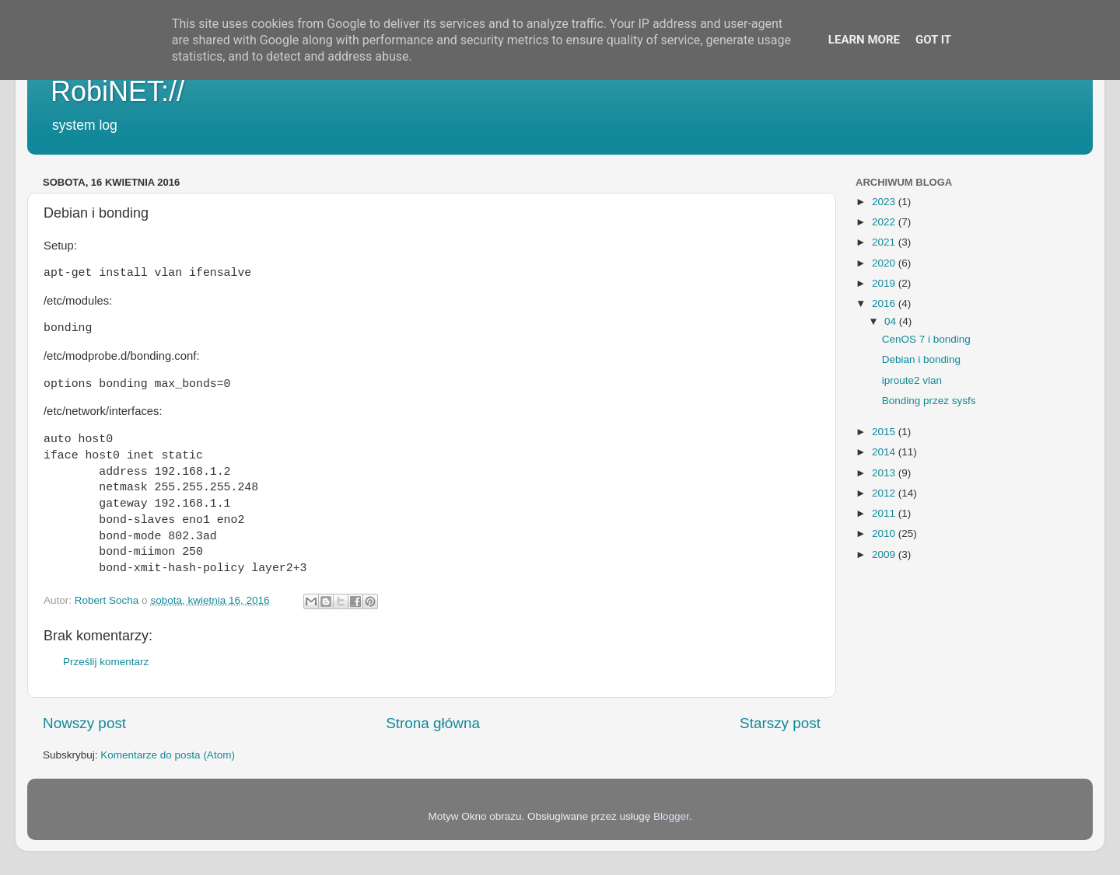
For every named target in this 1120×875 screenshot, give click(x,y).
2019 (885, 283)
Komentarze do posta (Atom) (167, 755)
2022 (885, 222)
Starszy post (780, 723)
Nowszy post (84, 723)
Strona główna (433, 723)
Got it (933, 40)
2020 (885, 263)
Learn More (864, 40)
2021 (885, 242)
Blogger (671, 816)
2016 (885, 303)
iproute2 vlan (912, 380)
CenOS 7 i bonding (926, 339)
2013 (885, 473)
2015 (885, 432)
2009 (885, 554)
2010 (885, 533)
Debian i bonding (921, 359)
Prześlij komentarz (106, 662)
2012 (885, 493)
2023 (885, 201)
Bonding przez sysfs (929, 400)
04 (891, 321)
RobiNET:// (117, 91)
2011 (885, 513)
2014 (885, 452)
